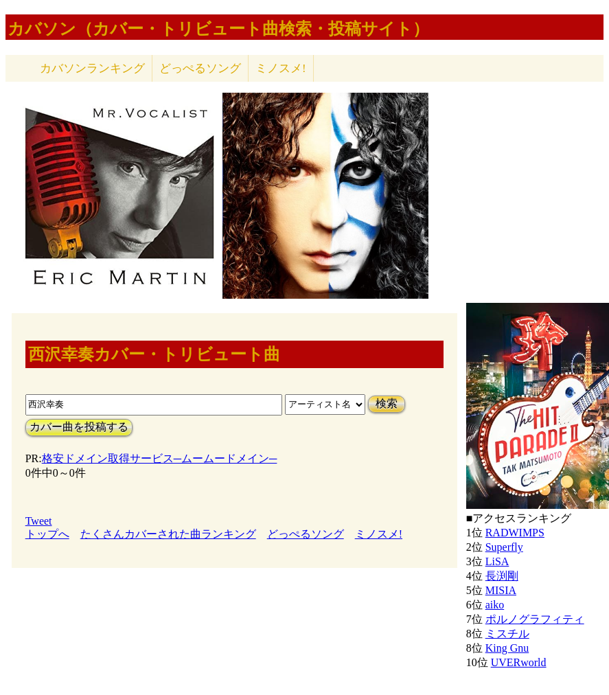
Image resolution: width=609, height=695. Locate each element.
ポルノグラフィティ (534, 619)
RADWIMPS (514, 532)
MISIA (500, 590)
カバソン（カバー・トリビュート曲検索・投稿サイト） (218, 29)
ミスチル (507, 633)
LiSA (497, 561)
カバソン (92, 68)
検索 (387, 403)
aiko (495, 605)
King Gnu (507, 648)
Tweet (38, 521)
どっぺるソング (200, 68)
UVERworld (519, 662)
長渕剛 (501, 576)
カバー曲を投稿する (79, 427)
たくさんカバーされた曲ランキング (168, 534)
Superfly (504, 547)
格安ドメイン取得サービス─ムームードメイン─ (159, 458)
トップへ (47, 534)
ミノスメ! (280, 68)
